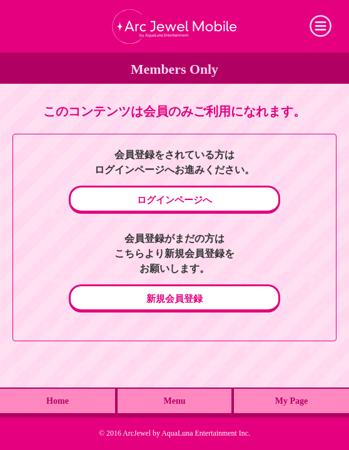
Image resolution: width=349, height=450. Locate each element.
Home (57, 401)
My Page (291, 401)
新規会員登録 (174, 299)
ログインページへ (174, 200)
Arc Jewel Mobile (174, 26)
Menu (174, 401)
